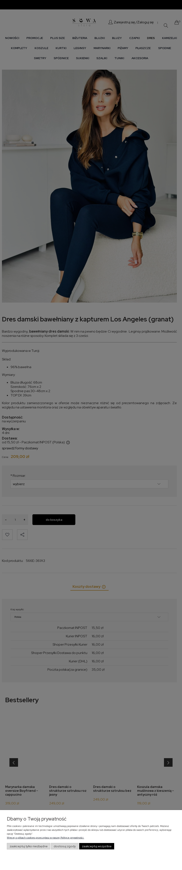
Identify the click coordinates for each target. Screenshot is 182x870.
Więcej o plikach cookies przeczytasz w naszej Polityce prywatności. (45, 837)
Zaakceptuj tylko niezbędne (29, 846)
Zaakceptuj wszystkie (97, 846)
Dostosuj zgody (65, 846)
